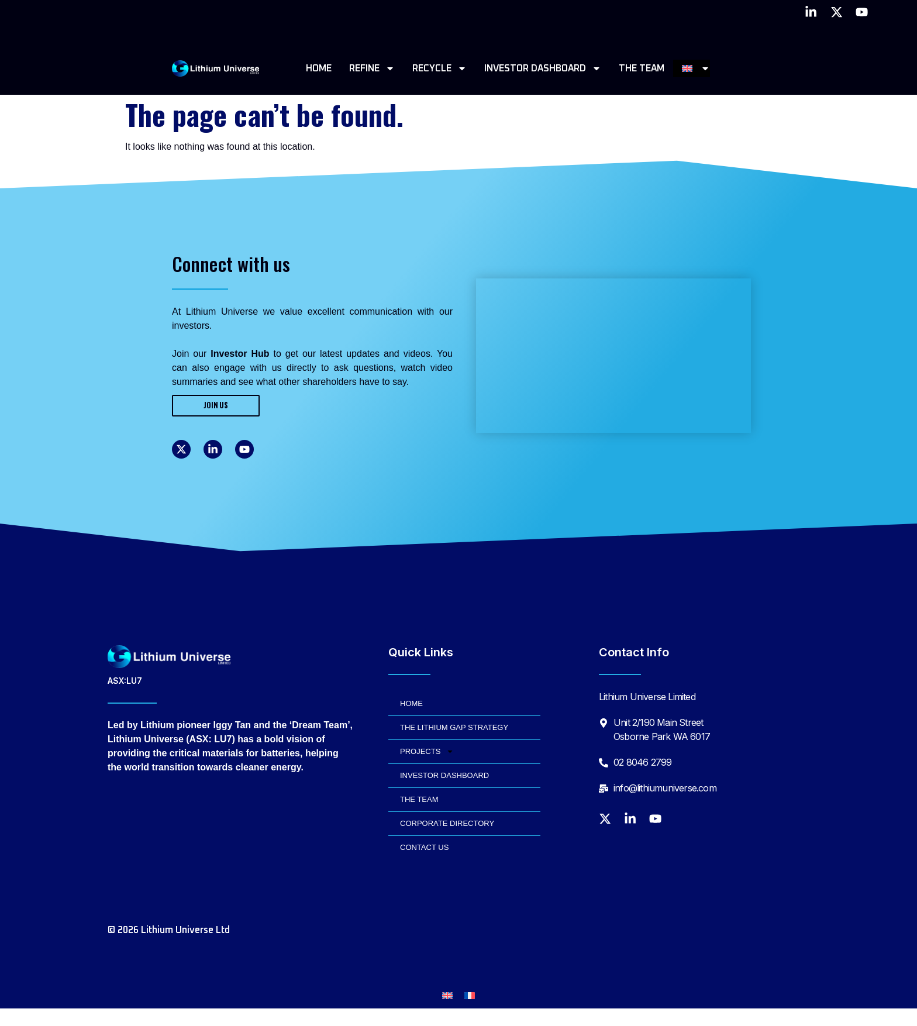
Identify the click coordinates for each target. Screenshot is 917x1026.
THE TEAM (641, 68)
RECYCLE (439, 68)
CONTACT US (424, 847)
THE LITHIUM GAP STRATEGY (454, 727)
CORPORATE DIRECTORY (447, 823)
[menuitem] (696, 68)
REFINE (372, 68)
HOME (319, 68)
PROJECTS (427, 751)
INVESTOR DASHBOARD (542, 68)
